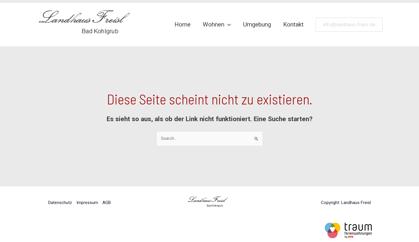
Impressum (87, 202)
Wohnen (217, 24)
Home (182, 24)
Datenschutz (60, 202)
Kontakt (293, 24)
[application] (227, 24)
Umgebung (257, 24)
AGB (106, 202)
